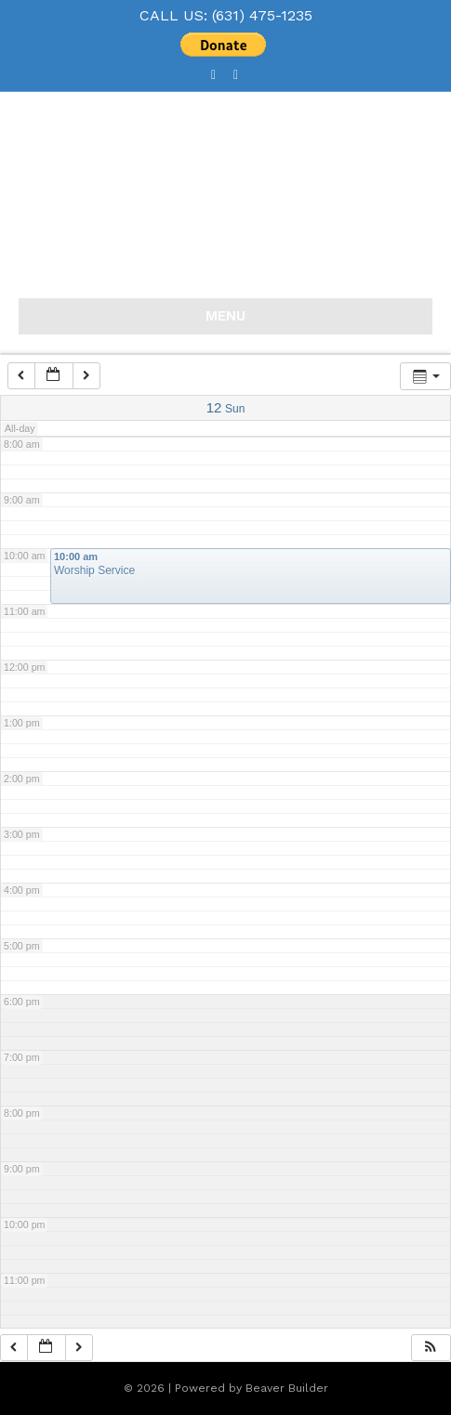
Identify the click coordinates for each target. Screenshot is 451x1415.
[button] (430, 1347)
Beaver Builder (286, 1388)
